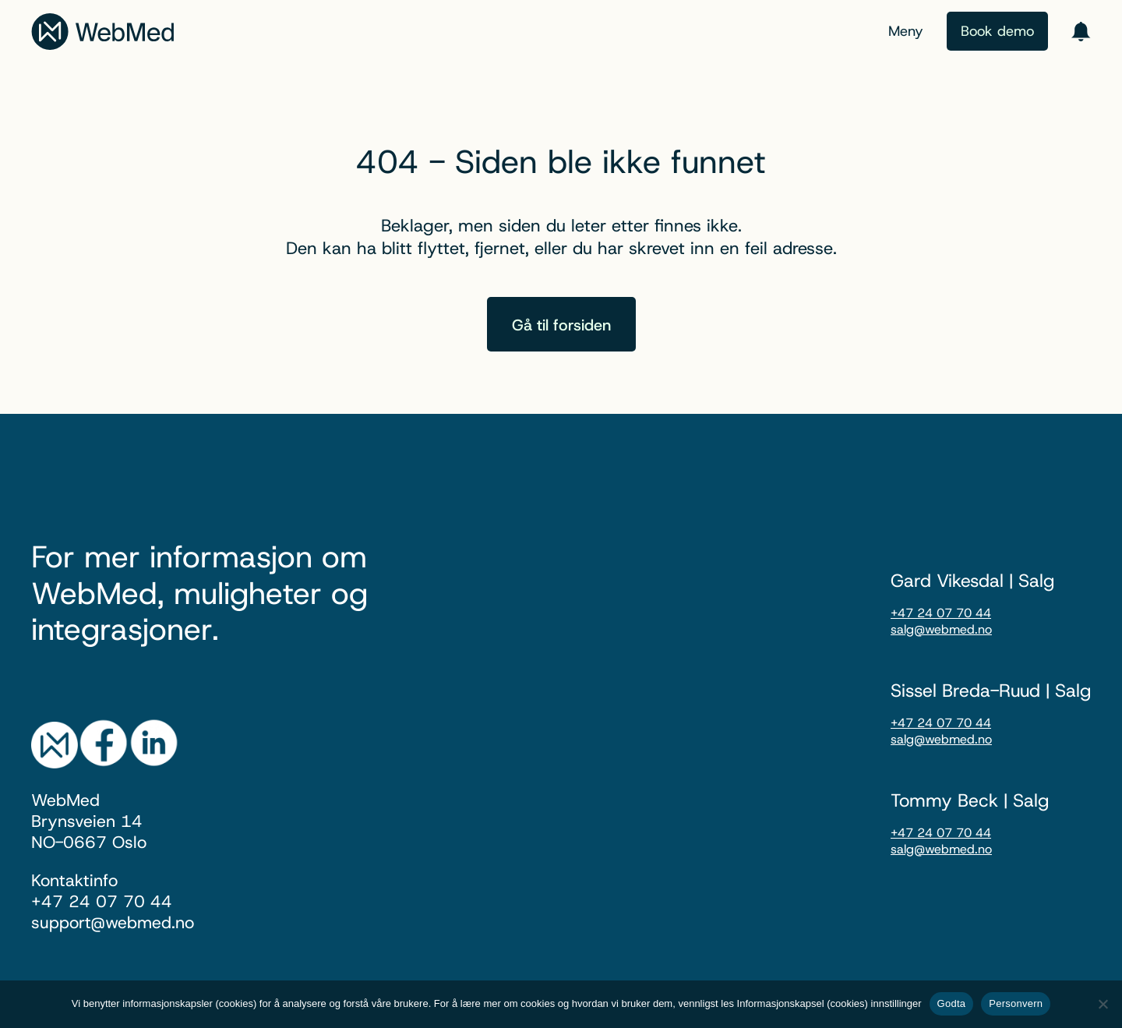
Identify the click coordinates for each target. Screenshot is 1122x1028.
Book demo (997, 31)
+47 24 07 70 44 (941, 613)
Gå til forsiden (561, 325)
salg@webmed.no (941, 629)
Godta (951, 1003)
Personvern (1016, 1003)
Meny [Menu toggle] (905, 31)
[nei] (1102, 1004)
